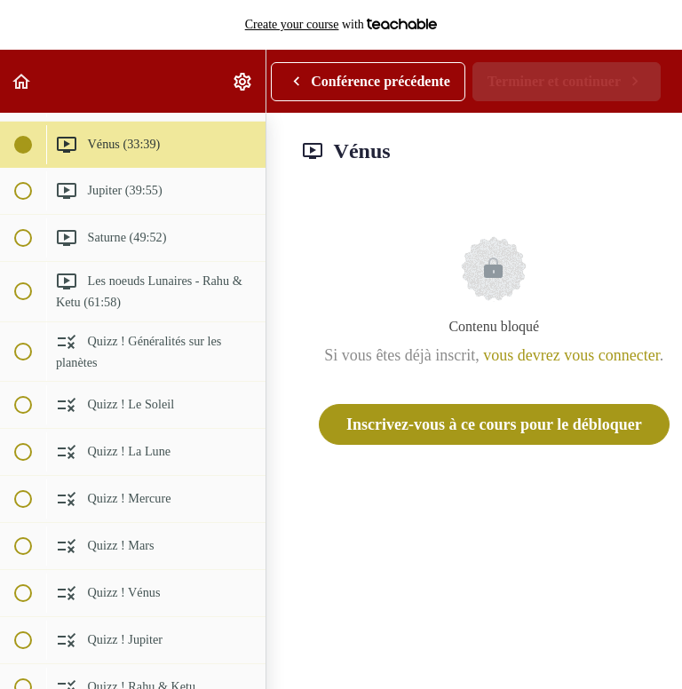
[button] (22, 81)
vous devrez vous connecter (571, 355)
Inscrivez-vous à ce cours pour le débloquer (494, 424)
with (341, 25)
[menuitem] (243, 81)
